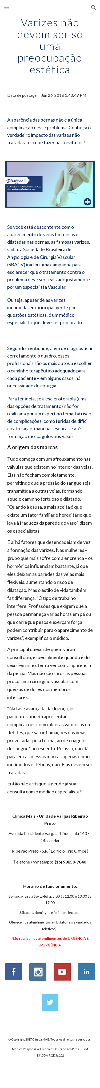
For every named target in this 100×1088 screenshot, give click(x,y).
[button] (6, 7)
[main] (50, 45)
